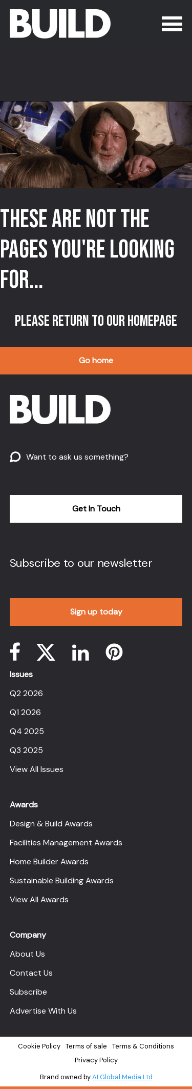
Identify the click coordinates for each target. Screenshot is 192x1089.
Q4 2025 (27, 731)
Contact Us (31, 972)
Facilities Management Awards (66, 842)
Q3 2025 (26, 750)
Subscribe (28, 991)
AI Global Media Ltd (122, 1077)
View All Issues (36, 769)
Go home (96, 360)
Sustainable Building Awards (62, 880)
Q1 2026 (25, 712)
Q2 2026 (26, 693)
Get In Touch (96, 508)
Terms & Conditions (143, 1046)
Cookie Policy (39, 1046)
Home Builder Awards (49, 861)
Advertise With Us (43, 1010)
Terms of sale (86, 1046)
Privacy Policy (96, 1060)
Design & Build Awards (51, 823)
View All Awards (39, 899)
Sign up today (96, 611)
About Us (27, 953)
